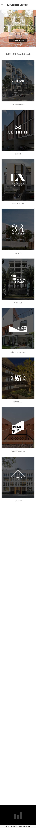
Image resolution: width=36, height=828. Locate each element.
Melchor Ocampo (18, 104)
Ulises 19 (18, 154)
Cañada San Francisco (18, 352)
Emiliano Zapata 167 (18, 451)
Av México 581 (18, 402)
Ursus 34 (18, 253)
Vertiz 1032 (18, 303)
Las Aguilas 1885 (18, 203)
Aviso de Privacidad (24, 826)
